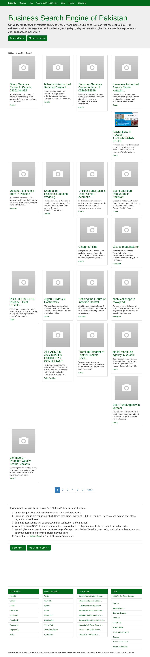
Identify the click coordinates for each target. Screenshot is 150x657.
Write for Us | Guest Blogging (47, 3)
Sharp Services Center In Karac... (91, 596)
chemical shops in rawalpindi (124, 300)
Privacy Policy (118, 627)
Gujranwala (14, 630)
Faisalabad (117, 264)
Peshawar (13, 208)
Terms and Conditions (121, 632)
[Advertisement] (75, 568)
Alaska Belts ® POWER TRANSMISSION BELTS (123, 136)
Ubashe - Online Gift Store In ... (90, 630)
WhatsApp (35, 536)
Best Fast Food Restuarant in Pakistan (122, 194)
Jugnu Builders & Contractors (54, 300)
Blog (31, 3)
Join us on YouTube (120, 647)
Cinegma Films (87, 246)
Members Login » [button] (37, 38)
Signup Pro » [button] (18, 548)
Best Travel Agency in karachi (126, 406)
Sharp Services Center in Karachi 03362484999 (21, 87)
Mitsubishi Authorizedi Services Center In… (57, 86)
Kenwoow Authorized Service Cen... (92, 620)
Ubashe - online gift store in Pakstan (22, 192)
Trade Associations (51, 630)
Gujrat (12, 320)
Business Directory (120, 613)
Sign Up (71, 3)
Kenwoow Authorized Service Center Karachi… (126, 87)
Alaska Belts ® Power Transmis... (91, 625)
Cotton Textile (49, 625)
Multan (12, 635)
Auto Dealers (49, 620)
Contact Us (117, 623)
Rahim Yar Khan (50, 378)
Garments (48, 601)
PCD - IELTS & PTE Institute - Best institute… (22, 302)
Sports (46, 606)
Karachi (12, 105)
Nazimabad (14, 625)
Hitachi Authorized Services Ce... (91, 615)
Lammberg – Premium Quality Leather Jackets (20, 461)
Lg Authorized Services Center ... (91, 606)
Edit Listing (82, 3)
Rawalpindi (117, 316)
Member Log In (118, 608)
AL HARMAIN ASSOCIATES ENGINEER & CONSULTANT (53, 356)
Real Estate (48, 615)
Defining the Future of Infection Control (91, 300)
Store (63, 3)
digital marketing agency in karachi (124, 353)
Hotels (46, 610)
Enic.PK (12, 3)
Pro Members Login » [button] (39, 548)
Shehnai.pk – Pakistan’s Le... (89, 635)
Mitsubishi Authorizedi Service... (90, 601)
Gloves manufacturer (126, 246)
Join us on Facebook (120, 642)
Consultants (48, 635)
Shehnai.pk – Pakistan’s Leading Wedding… (56, 194)
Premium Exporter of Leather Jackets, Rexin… (91, 355)
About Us (22, 3)
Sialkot (80, 373)
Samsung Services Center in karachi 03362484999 (90, 87)
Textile (46, 596)
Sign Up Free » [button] (17, 38)
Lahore (115, 211)
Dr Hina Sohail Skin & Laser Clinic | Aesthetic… (91, 194)
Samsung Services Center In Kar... (91, 610)
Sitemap (116, 637)
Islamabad (82, 316)
